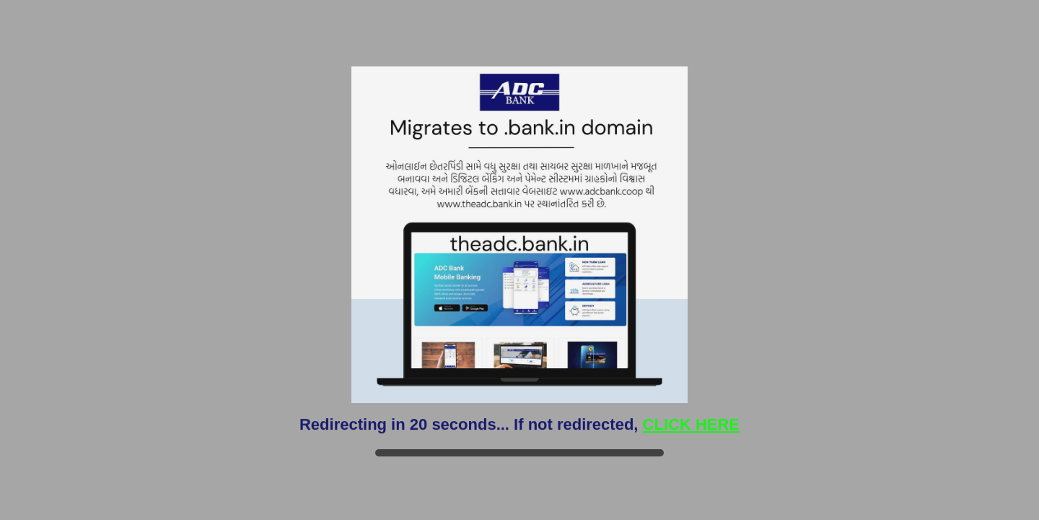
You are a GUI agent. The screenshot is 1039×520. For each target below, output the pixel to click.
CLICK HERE (691, 424)
